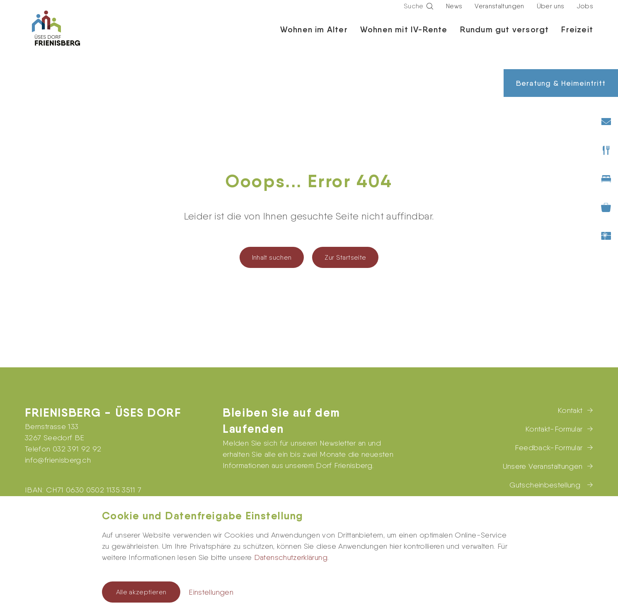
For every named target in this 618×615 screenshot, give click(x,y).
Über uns (551, 14)
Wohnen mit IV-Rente (404, 37)
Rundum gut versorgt (504, 37)
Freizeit (577, 37)
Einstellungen (211, 592)
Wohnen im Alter (314, 37)
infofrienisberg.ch (58, 460)
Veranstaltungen (499, 14)
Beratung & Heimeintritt (561, 83)
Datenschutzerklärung (290, 557)
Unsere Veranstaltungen (543, 466)
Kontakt (570, 410)
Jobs (585, 14)
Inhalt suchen (272, 257)
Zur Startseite (345, 257)
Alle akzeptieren (141, 592)
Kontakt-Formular (554, 428)
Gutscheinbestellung (545, 484)
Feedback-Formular (548, 447)
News (454, 14)
